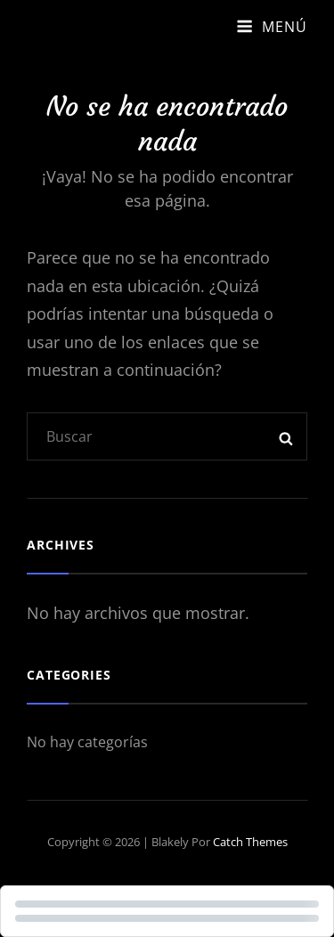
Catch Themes (250, 842)
